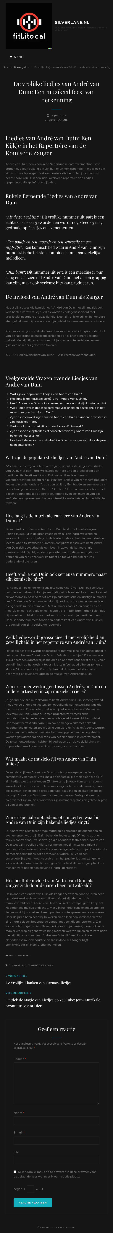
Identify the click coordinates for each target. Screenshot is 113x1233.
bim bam (14, 965)
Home (6, 67)
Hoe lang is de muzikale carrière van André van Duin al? (48, 398)
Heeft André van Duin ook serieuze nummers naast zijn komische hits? (58, 403)
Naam (19, 1113)
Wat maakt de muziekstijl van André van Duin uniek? (46, 426)
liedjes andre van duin (37, 965)
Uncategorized (21, 67)
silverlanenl (58, 119)
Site (16, 1152)
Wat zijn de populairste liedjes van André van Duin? (46, 394)
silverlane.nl (72, 22)
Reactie (20, 1059)
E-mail (19, 1132)
